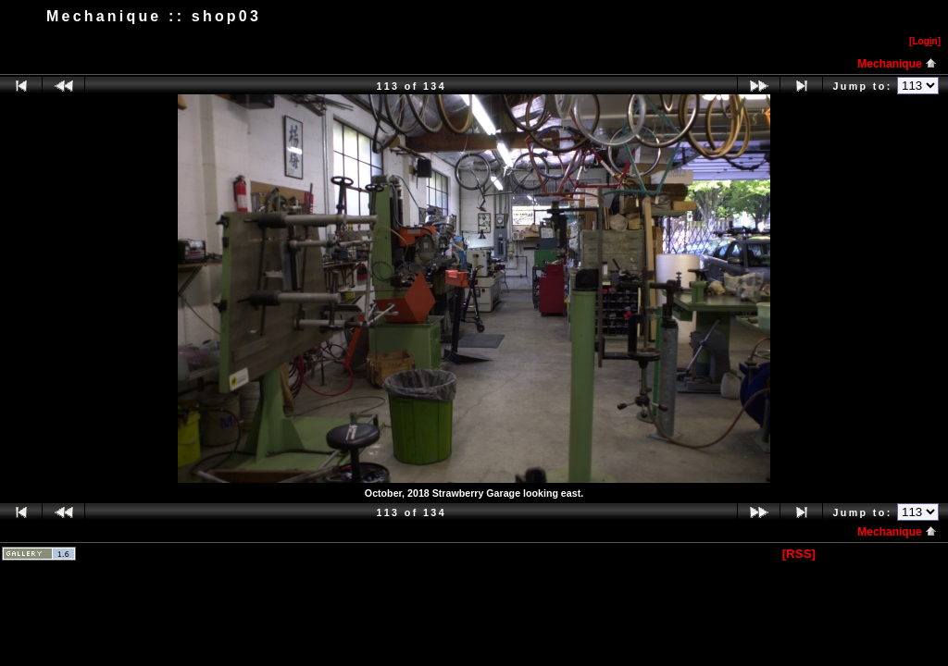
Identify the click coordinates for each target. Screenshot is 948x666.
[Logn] (925, 41)
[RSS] (799, 554)
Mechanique (897, 63)
